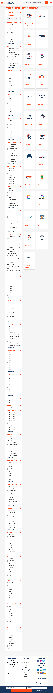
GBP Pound (12, 560)
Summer (40, 64)
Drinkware (41, 104)
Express (40, 164)
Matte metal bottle (14, 50)
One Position (12, 490)
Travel (40, 144)
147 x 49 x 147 (12, 582)
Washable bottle (13, 65)
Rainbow (40, 205)
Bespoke (11, 558)
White (10, 131)
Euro (10, 562)
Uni (9, 538)
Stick (10, 569)
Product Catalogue (12, 662)
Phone (27, 84)
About (12, 668)
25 (9, 376)
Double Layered (13, 148)
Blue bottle (12, 61)
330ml (10, 619)
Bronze (11, 24)
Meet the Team (12, 673)
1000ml (11, 615)
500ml (10, 72)
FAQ (12, 666)
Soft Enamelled (13, 227)
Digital (10, 436)
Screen (11, 451)
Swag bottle (12, 52)
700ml (10, 610)
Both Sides (11, 488)
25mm (10, 591)
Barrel (10, 468)
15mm (10, 588)
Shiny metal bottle (14, 48)
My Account (25, 662)
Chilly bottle (12, 194)
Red (10, 104)
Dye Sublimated (13, 442)
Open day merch (13, 512)
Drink (10, 192)
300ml (10, 611)
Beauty (27, 144)
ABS (10, 328)
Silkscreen (11, 449)
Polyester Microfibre (14, 334)
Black (10, 100)
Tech (39, 44)
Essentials (28, 185)
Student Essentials (14, 540)
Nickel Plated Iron (14, 336)
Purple (11, 135)
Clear (10, 96)
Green (10, 124)
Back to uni (12, 536)
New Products (41, 226)
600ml (10, 608)
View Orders (25, 664)
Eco (39, 185)
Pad (10, 448)
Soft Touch (12, 168)
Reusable (11, 303)
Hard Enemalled (13, 221)
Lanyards (28, 104)
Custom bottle (13, 58)
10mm (10, 586)
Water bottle (12, 190)
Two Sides (11, 486)
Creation (28, 205)
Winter (27, 64)
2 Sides (10, 503)
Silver (10, 28)
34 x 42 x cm (12, 584)
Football (11, 633)
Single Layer (12, 146)
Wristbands (28, 124)
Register (25, 665)
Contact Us (13, 670)
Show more (10, 43)
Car (26, 164)
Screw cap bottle (13, 196)
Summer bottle (13, 56)
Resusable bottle (13, 63)
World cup (12, 630)
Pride (10, 407)
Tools (27, 245)
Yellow (10, 126)
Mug (10, 400)
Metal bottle (12, 188)
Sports (40, 124)
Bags (39, 24)
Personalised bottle (14, 54)
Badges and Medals (29, 25)
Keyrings (28, 44)
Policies (13, 671)
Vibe (26, 225)
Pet (39, 245)
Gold (10, 26)
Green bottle (12, 60)
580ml (10, 606)
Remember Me (38, 690)
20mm (10, 589)
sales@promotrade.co (26, 678)
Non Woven (12, 332)
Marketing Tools (12, 664)
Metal (10, 327)
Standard (11, 564)
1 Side (10, 464)
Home (12, 660)
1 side (10, 462)
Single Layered (13, 144)
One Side (11, 492)
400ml (10, 613)
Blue (10, 106)
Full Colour (12, 412)
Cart (26, 660)
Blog (25, 667)
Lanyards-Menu (28, 266)
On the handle (13, 501)
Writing (40, 84)
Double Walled (13, 152)
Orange (11, 128)
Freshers (11, 534)
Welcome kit (12, 510)
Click (10, 352)
